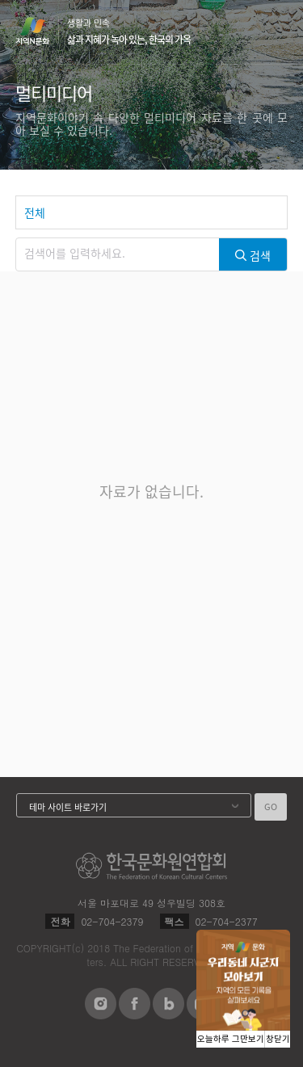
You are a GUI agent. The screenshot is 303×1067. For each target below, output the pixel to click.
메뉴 (278, 31)
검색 (247, 32)
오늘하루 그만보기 (230, 1039)
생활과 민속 (129, 31)
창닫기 (278, 1039)
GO (270, 806)
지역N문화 (41, 30)
